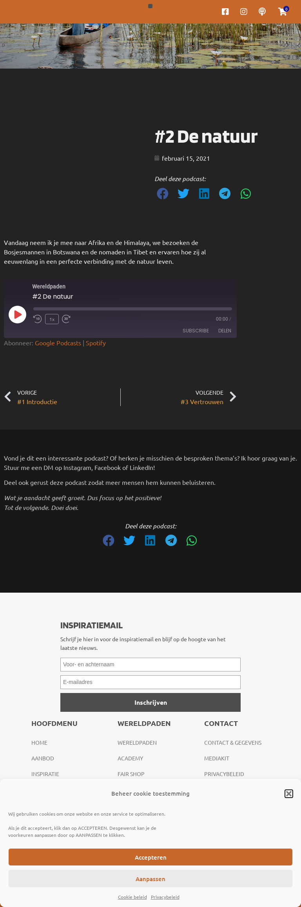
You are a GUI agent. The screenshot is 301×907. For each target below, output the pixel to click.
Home (39, 742)
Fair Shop (131, 773)
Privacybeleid (165, 897)
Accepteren (151, 857)
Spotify (96, 342)
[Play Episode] (17, 314)
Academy (130, 758)
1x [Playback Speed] (51, 319)
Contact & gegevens (232, 742)
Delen (224, 330)
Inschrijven (150, 702)
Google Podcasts (58, 342)
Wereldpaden (137, 742)
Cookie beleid (132, 897)
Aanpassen (150, 879)
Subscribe (196, 330)
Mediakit (216, 758)
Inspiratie (45, 773)
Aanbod (42, 758)
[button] (289, 794)
